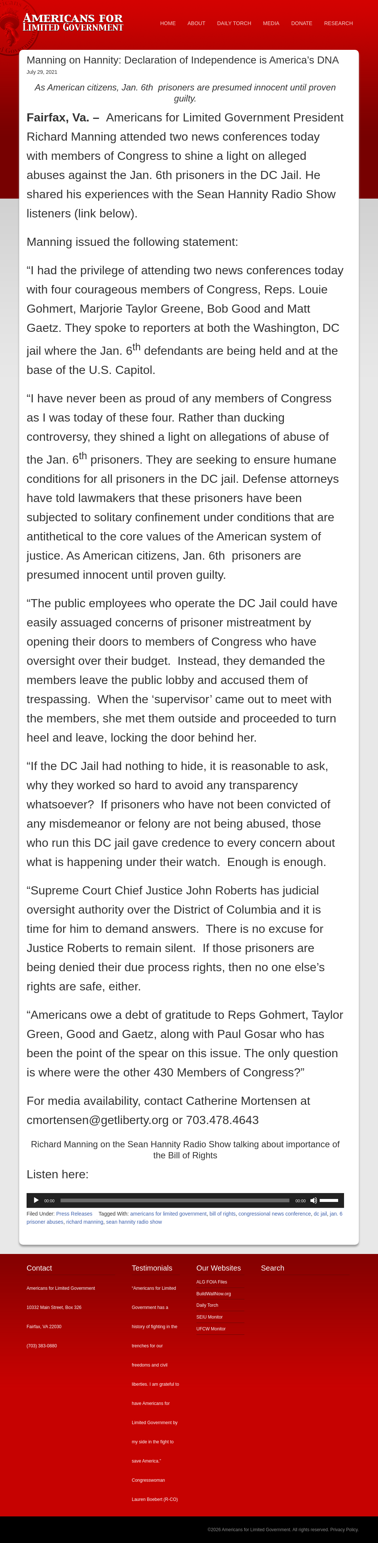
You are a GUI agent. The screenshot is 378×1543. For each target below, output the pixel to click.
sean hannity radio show (134, 1222)
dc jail (320, 1214)
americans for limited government (168, 1214)
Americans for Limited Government (74, 20)
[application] (185, 1200)
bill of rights (222, 1214)
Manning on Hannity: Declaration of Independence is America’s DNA (183, 60)
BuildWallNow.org (213, 1293)
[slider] (175, 1200)
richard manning (84, 1222)
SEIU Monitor (209, 1317)
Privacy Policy (344, 1529)
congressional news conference (274, 1214)
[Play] (36, 1200)
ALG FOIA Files (211, 1282)
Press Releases (74, 1214)
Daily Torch (207, 1305)
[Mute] (313, 1200)
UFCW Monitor (211, 1328)
